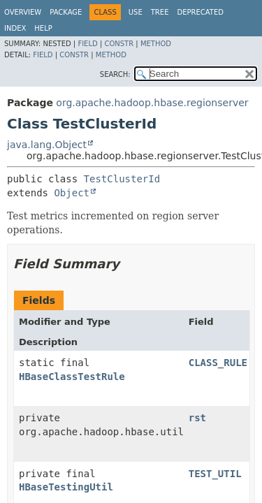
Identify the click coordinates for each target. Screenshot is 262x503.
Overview (22, 12)
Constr (118, 44)
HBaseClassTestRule (72, 376)
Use (136, 12)
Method (155, 44)
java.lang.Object (47, 144)
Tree (160, 12)
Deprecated (200, 12)
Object (71, 192)
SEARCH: (115, 74)
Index (15, 28)
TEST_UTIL (215, 473)
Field (87, 44)
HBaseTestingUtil (66, 487)
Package (66, 12)
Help (43, 28)
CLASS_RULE (218, 362)
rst (197, 417)
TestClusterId (122, 178)
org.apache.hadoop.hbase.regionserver (152, 102)
